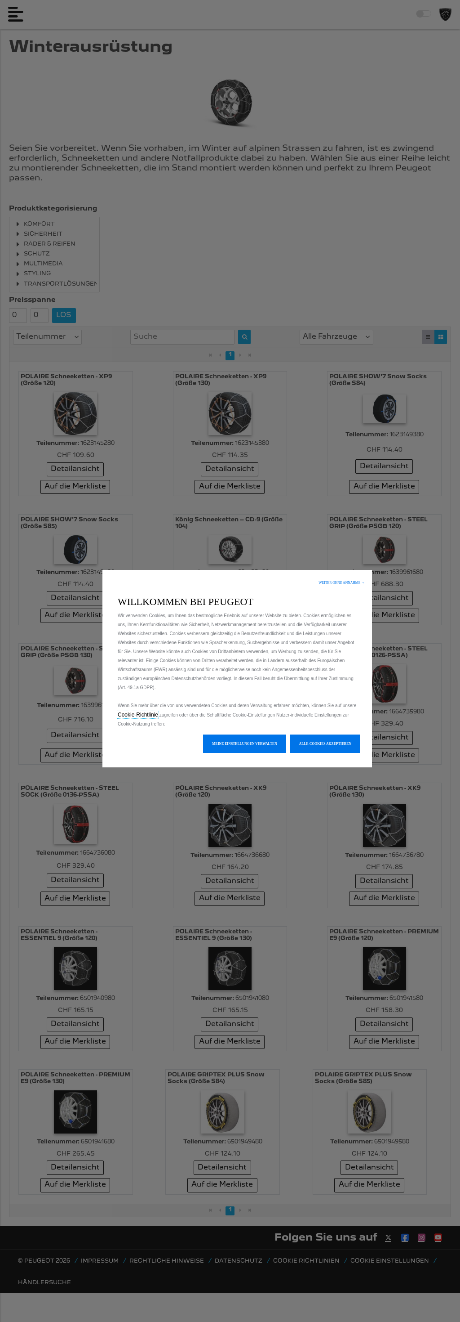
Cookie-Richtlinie (138, 715)
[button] (341, 583)
